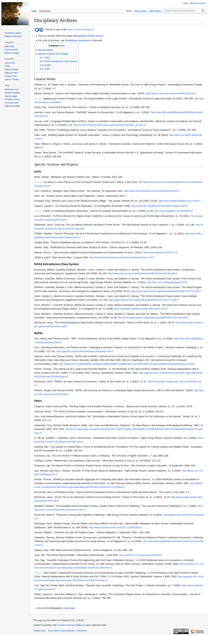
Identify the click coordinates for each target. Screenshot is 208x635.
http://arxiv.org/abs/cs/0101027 (159, 252)
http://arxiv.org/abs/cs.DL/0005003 (172, 211)
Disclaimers (82, 631)
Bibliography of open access (88, 35)
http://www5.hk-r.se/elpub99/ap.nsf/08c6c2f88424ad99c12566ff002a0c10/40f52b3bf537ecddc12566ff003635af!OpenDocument (126, 364)
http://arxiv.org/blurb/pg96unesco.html (178, 200)
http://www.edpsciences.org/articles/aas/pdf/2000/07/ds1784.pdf (141, 273)
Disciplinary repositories (77, 40)
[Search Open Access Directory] (184, 10)
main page (69, 608)
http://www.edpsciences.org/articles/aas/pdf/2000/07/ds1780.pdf (151, 317)
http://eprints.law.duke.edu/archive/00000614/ (170, 93)
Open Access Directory (80, 29)
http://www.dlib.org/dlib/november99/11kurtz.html (140, 308)
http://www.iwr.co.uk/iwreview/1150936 (139, 555)
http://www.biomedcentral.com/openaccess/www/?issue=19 (120, 257)
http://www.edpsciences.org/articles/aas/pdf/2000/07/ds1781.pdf (164, 291)
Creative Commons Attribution (71, 625)
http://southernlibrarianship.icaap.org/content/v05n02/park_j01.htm (108, 125)
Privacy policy (39, 631)
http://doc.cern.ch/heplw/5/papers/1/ (166, 282)
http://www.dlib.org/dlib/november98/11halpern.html (158, 206)
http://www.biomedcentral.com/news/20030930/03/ (150, 191)
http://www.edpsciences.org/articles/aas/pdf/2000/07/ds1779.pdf (142, 299)
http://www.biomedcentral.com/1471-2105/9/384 (114, 527)
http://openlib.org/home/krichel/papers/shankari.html (84, 351)
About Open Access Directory (61, 631)
